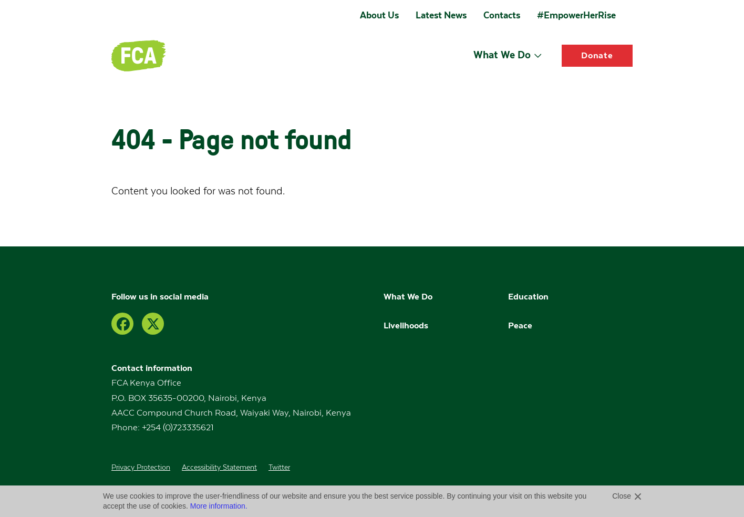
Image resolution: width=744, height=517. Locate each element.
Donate (597, 55)
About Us (379, 15)
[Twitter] (153, 324)
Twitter (279, 467)
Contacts (501, 15)
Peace (520, 325)
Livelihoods (406, 325)
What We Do (502, 54)
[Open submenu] (538, 55)
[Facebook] (122, 324)
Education (529, 297)
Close (621, 496)
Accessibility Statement (219, 467)
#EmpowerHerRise (576, 15)
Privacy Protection (140, 467)
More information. (218, 506)
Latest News (441, 15)
